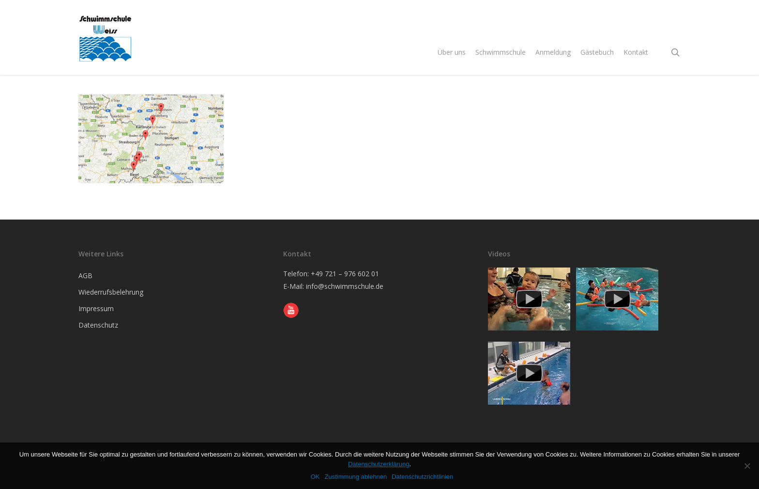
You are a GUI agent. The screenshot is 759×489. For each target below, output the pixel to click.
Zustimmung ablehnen (355, 476)
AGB (85, 275)
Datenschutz (98, 325)
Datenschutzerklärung (378, 464)
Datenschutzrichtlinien (422, 476)
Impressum (96, 308)
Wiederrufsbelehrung (110, 292)
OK (315, 476)
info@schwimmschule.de (344, 286)
